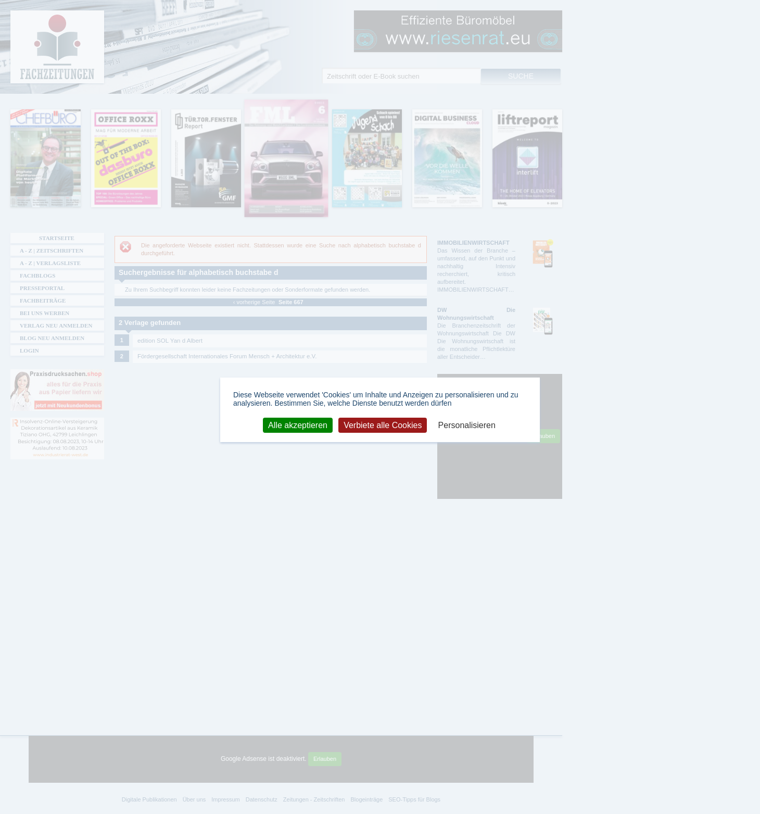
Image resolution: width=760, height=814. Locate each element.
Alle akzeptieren (297, 424)
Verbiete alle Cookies (383, 424)
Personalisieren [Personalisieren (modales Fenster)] (467, 424)
